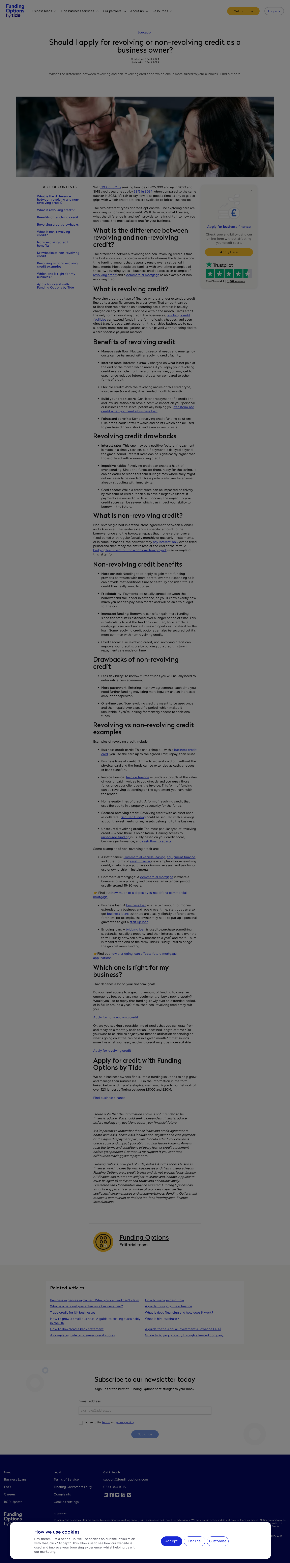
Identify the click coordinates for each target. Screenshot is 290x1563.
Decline (194, 1541)
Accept (171, 1541)
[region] (140, 1540)
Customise (218, 1541)
